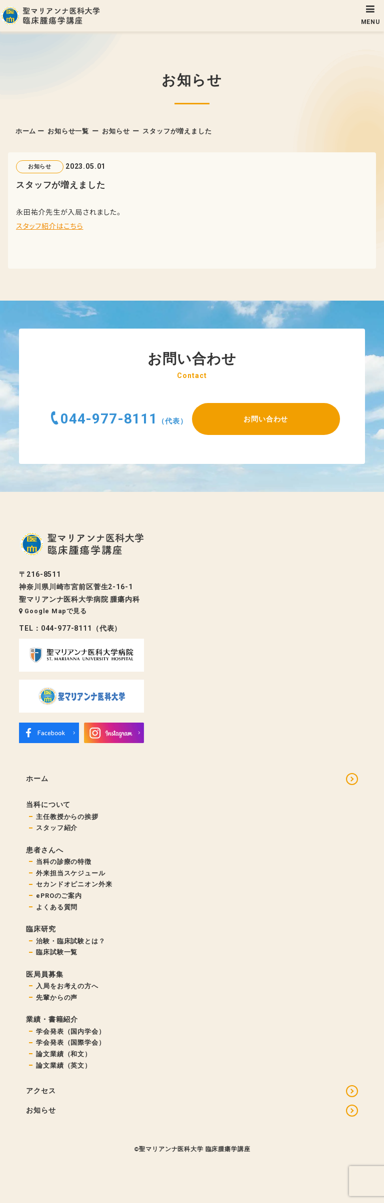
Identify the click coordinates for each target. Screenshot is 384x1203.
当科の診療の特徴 (64, 861)
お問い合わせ (266, 419)
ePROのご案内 (59, 895)
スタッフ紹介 (57, 827)
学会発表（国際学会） (70, 1042)
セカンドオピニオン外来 (74, 884)
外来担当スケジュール (70, 873)
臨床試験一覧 (57, 952)
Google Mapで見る (53, 611)
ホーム (26, 131)
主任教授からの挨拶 (67, 816)
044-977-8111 (109, 418)
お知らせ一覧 (68, 131)
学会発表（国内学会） (70, 1031)
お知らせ (116, 131)
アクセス (41, 1091)
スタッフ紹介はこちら (50, 226)
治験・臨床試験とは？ (70, 941)
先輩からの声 (57, 997)
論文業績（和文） (64, 1054)
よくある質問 (57, 907)
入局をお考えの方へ (67, 986)
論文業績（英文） (64, 1065)
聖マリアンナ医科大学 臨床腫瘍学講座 (194, 1149)
